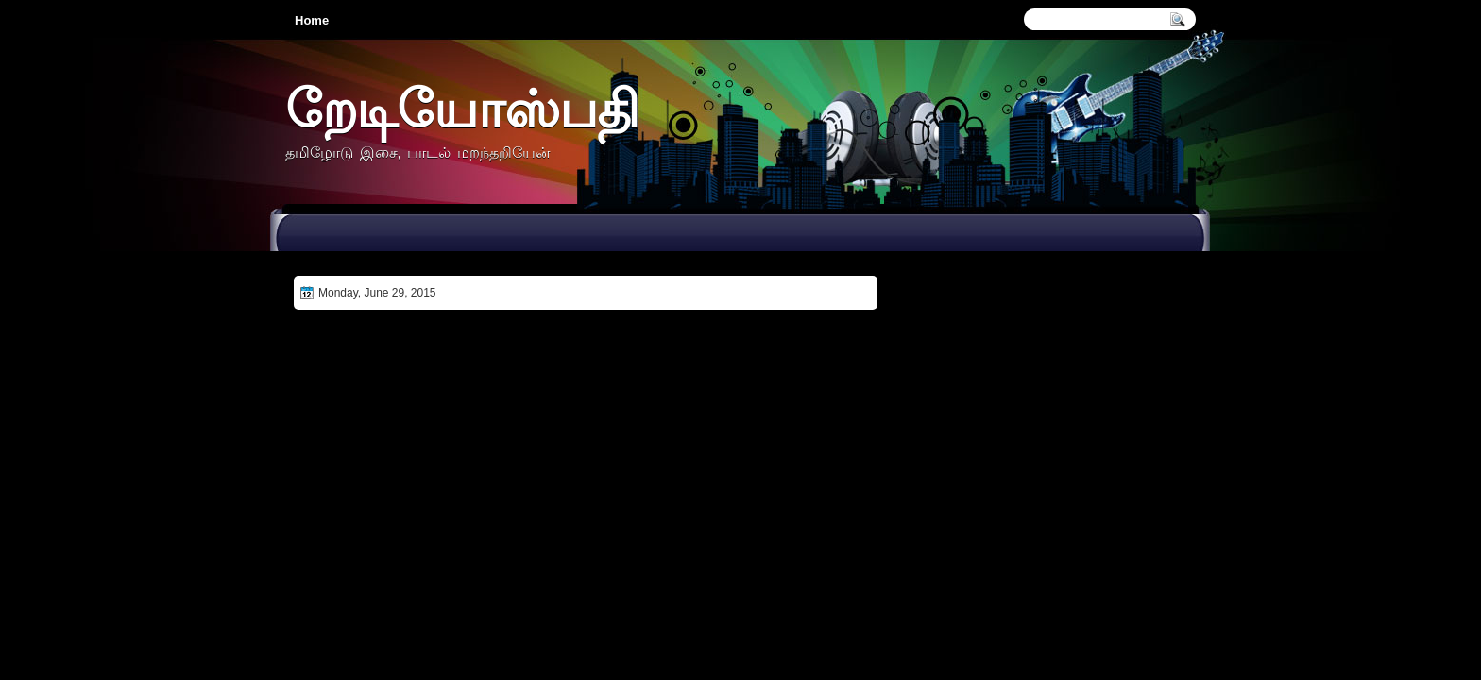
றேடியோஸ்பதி (461, 108)
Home (312, 20)
